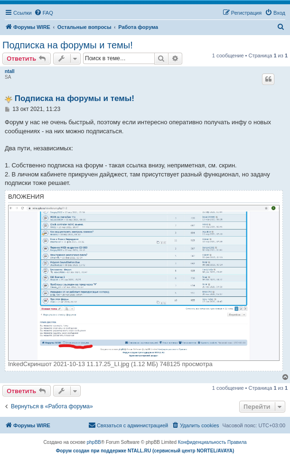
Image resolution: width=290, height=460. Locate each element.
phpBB (94, 442)
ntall (10, 71)
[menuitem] (43, 12)
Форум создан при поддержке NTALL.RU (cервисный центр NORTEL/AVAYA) (145, 450)
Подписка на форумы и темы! (67, 45)
